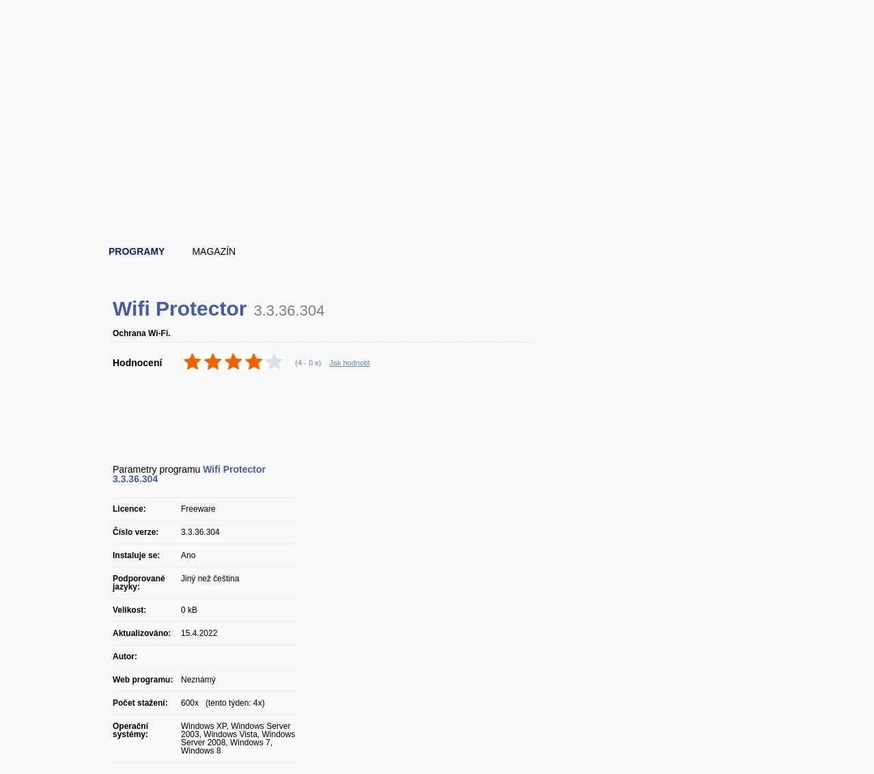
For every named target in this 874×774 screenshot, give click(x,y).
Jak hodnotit (349, 363)
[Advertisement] (438, 198)
